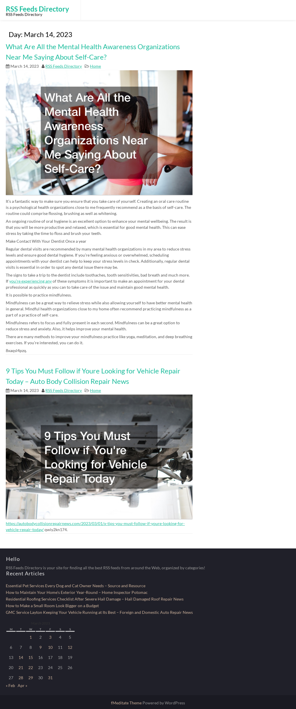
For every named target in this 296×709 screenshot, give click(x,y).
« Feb (10, 685)
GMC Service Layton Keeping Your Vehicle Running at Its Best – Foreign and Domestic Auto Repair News (99, 612)
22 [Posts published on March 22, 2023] (30, 667)
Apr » (22, 685)
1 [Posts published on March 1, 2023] (30, 637)
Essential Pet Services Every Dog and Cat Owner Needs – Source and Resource (75, 585)
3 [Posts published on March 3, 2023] (50, 637)
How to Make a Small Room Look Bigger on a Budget (52, 605)
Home (95, 66)
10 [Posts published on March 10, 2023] (50, 647)
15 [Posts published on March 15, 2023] (30, 657)
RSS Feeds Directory (63, 66)
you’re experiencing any (30, 281)
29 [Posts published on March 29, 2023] (30, 677)
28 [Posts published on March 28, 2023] (20, 677)
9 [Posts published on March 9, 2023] (40, 647)
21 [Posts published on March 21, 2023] (20, 667)
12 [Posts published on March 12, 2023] (70, 647)
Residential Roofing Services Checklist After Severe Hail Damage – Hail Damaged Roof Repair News (95, 598)
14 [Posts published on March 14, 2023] (20, 657)
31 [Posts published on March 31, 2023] (50, 677)
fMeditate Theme (127, 702)
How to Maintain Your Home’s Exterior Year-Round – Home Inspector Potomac (77, 592)
